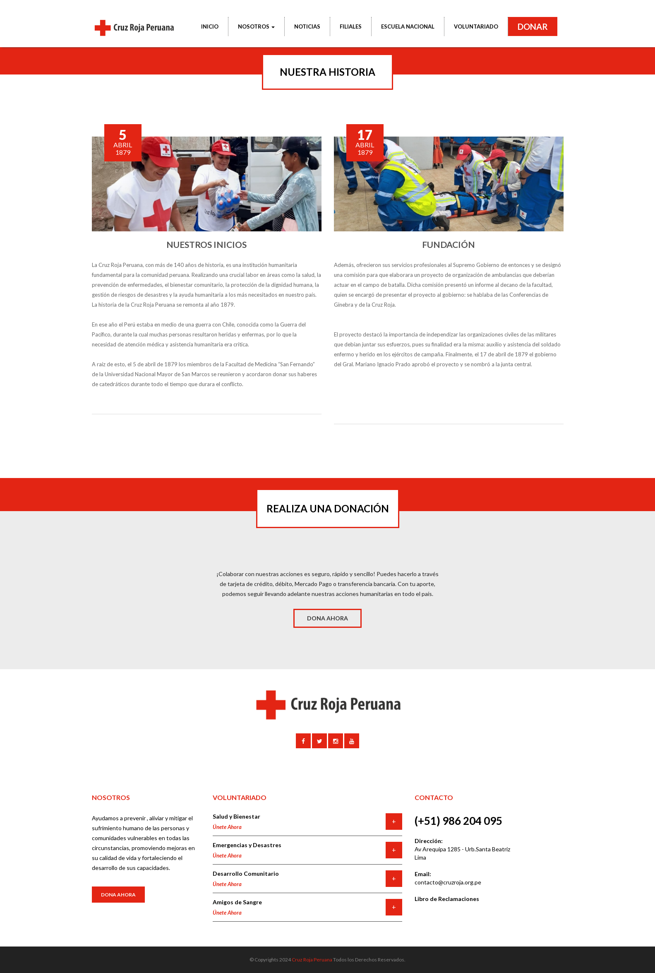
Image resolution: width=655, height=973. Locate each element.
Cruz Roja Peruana (312, 959)
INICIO (209, 26)
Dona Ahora (118, 894)
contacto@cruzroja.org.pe (448, 882)
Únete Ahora (227, 827)
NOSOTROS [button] (256, 26)
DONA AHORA (327, 618)
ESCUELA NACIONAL (407, 26)
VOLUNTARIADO (476, 26)
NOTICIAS (307, 26)
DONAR (533, 26)
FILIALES (351, 26)
